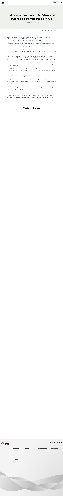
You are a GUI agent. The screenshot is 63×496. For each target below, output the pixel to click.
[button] (42, 31)
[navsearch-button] (61, 2)
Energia (31, 12)
